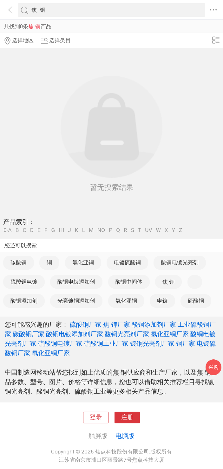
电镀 (162, 301)
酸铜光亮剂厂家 (127, 334)
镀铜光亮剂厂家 (152, 343)
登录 (96, 417)
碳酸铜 (18, 262)
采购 (213, 367)
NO (101, 230)
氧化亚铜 (126, 301)
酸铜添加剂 (23, 301)
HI (61, 230)
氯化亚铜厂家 (170, 334)
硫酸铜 (196, 301)
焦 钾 (168, 282)
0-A (7, 230)
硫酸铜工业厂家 (106, 343)
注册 (127, 417)
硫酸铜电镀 (23, 282)
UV (148, 230)
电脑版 (124, 436)
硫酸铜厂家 (86, 324)
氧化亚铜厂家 (51, 353)
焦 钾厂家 (116, 324)
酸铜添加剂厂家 (154, 324)
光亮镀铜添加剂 (76, 301)
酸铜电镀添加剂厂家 (74, 334)
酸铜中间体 (128, 282)
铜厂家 (185, 343)
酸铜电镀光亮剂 (180, 262)
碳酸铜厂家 (28, 334)
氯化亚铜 (83, 262)
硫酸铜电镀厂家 (60, 343)
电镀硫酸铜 (127, 262)
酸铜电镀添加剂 (76, 282)
